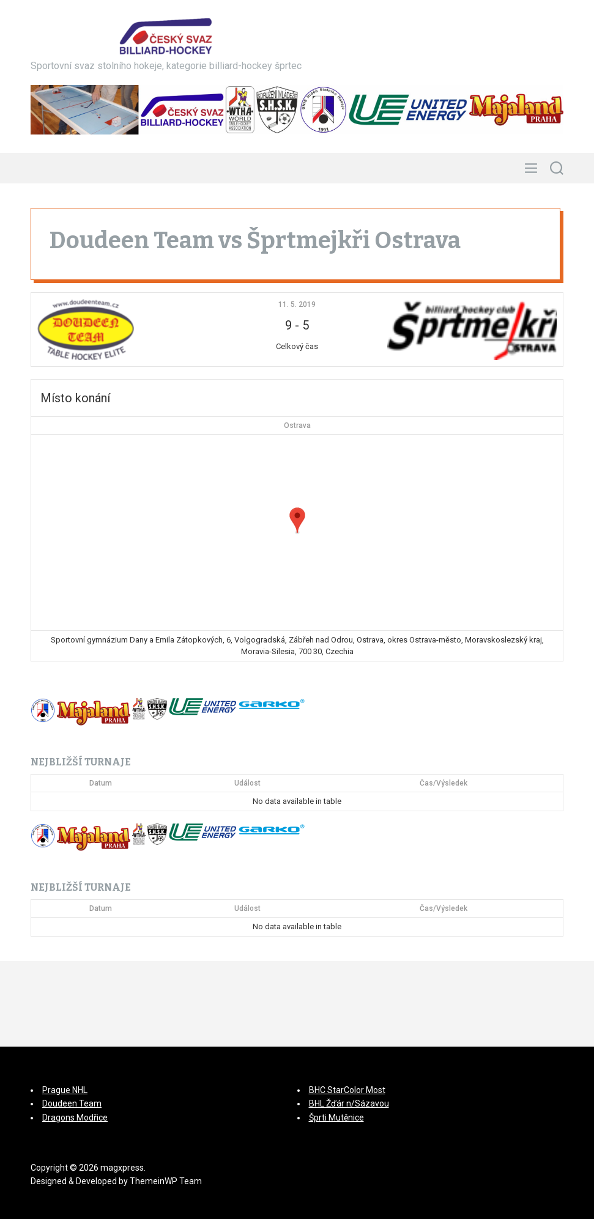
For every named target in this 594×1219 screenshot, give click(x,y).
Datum (100, 783)
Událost (247, 783)
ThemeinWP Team (166, 1181)
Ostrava (297, 425)
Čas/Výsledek (443, 783)
